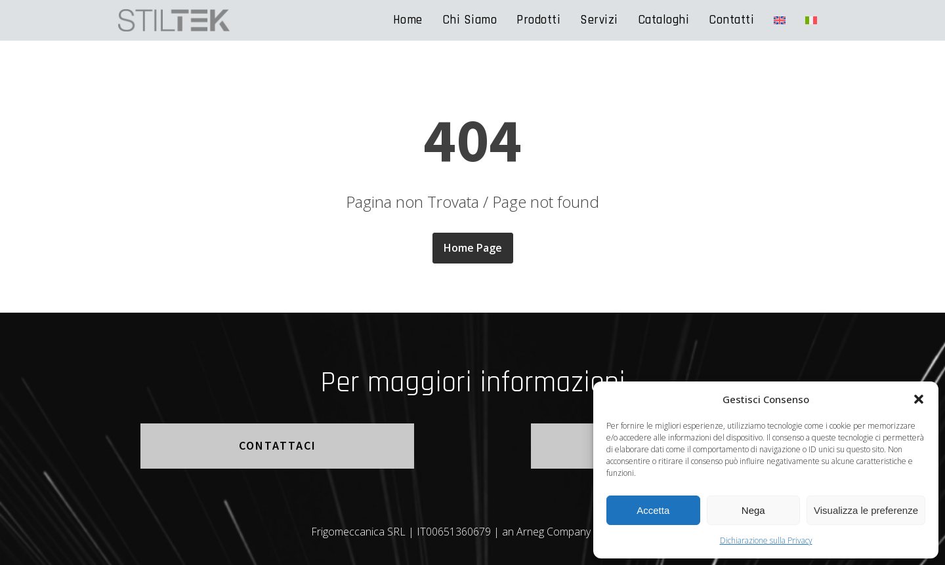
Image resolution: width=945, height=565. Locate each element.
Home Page (473, 248)
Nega (753, 510)
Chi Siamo (469, 20)
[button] (918, 399)
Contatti (731, 20)
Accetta (653, 510)
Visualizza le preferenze (866, 510)
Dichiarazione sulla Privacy (766, 540)
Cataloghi (664, 20)
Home (408, 20)
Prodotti (538, 20)
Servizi (599, 20)
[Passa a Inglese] (779, 20)
